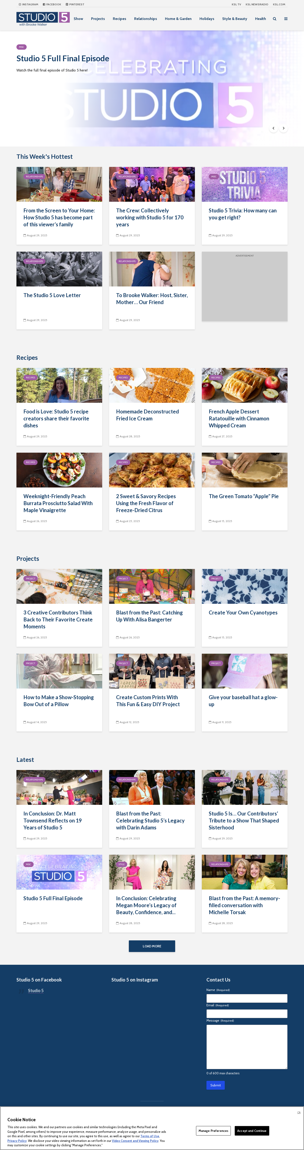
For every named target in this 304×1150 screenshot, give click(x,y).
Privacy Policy (17, 1141)
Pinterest (75, 4)
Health (260, 18)
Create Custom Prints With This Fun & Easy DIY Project (148, 700)
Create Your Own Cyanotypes (243, 612)
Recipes (119, 18)
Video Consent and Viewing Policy (135, 1141)
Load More (152, 946)
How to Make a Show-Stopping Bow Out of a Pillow (58, 700)
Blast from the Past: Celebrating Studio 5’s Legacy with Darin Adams (150, 820)
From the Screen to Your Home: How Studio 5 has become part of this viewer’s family (59, 217)
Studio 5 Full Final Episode (69, 59)
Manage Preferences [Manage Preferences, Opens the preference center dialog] (213, 1130)
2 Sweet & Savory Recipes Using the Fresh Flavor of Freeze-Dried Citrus (146, 503)
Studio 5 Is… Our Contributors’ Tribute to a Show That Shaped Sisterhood (244, 820)
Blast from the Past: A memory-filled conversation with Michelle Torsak (244, 905)
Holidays (207, 18)
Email (217, 1006)
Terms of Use (149, 1136)
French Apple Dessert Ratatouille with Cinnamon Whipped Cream (239, 418)
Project (30, 578)
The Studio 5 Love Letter (52, 295)
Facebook (52, 4)
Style (122, 864)
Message (220, 1022)
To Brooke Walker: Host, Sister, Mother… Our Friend (152, 298)
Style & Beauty (234, 18)
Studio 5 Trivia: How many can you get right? (243, 214)
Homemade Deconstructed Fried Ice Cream (147, 415)
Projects (98, 18)
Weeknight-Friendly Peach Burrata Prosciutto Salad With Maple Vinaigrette (58, 503)
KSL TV (236, 4)
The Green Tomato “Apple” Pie (244, 496)
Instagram (28, 4)
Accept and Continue (251, 1130)
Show (78, 18)
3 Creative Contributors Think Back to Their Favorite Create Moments (58, 619)
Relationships (145, 18)
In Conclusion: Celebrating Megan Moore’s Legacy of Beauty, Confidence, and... (146, 905)
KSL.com (279, 4)
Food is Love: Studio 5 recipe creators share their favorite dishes (56, 418)
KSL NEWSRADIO (257, 4)
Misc (21, 47)
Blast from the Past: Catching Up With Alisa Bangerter (149, 616)
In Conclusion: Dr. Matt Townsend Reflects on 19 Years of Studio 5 (52, 820)
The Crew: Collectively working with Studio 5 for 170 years (150, 217)
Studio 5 (36, 991)
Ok (299, 1112)
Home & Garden (178, 18)
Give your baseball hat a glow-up (243, 700)
